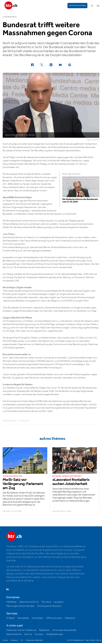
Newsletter (23, 618)
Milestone (70, 618)
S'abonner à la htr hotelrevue (21, 630)
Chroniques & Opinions (49, 606)
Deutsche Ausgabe (77, 5)
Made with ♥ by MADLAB (93, 640)
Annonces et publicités (64, 630)
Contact (39, 634)
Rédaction (44, 630)
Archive (28, 634)
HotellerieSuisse (54, 634)
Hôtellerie (11, 602)
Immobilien (37, 618)
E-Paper (10, 618)
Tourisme (46, 602)
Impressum (14, 640)
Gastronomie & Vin (29, 602)
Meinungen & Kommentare (20, 606)
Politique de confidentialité (34, 640)
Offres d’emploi (54, 618)
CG (22, 640)
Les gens (58, 602)
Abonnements (14, 634)
